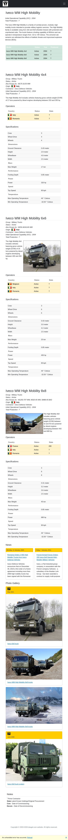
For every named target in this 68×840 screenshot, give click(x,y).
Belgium (13, 284)
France (13, 446)
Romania (14, 119)
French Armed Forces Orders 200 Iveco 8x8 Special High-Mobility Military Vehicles (47, 557)
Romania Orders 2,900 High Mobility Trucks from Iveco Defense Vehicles (17, 557)
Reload (29, 837)
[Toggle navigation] (64, 4)
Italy (12, 115)
